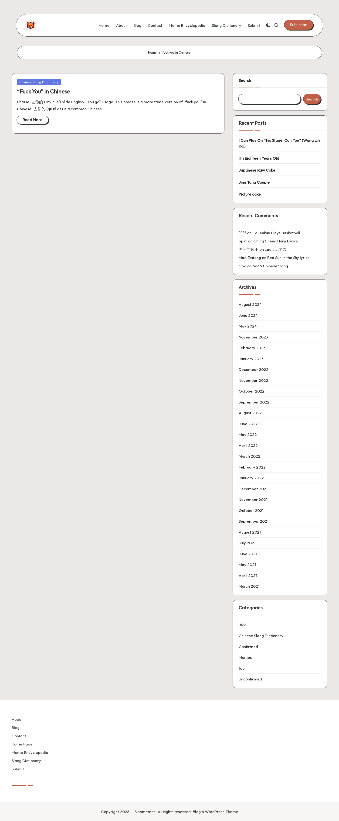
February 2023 (252, 347)
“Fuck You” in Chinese (43, 91)
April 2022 (248, 445)
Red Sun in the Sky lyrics (288, 257)
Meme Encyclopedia (30, 752)
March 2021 (249, 586)
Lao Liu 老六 (275, 249)
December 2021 (253, 488)
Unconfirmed (250, 678)
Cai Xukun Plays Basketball (276, 232)
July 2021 (247, 542)
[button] (298, 25)
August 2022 (250, 412)
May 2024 (248, 326)
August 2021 (250, 532)
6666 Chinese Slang (270, 265)
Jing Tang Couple (254, 182)
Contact (19, 735)
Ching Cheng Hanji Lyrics (276, 240)
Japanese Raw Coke (257, 170)
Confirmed (248, 646)
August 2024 (250, 304)
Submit (18, 768)
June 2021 (248, 553)
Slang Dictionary (26, 760)
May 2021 (247, 564)
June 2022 (248, 423)
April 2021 (248, 575)
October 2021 (251, 510)
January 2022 (251, 477)
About (17, 719)
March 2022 (249, 456)
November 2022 (253, 380)
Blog (243, 624)
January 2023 (251, 358)
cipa (242, 265)
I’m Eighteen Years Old (259, 158)
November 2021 (253, 499)
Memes (245, 657)
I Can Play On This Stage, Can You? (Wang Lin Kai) (279, 143)
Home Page (22, 744)
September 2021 (253, 521)
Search (245, 80)
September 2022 (254, 402)
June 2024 (248, 315)
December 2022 (253, 369)
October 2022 (251, 391)
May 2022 (248, 434)
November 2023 (253, 337)
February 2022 (252, 467)
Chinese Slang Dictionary (39, 82)
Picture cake (250, 194)
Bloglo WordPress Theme (215, 811)
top (242, 668)
